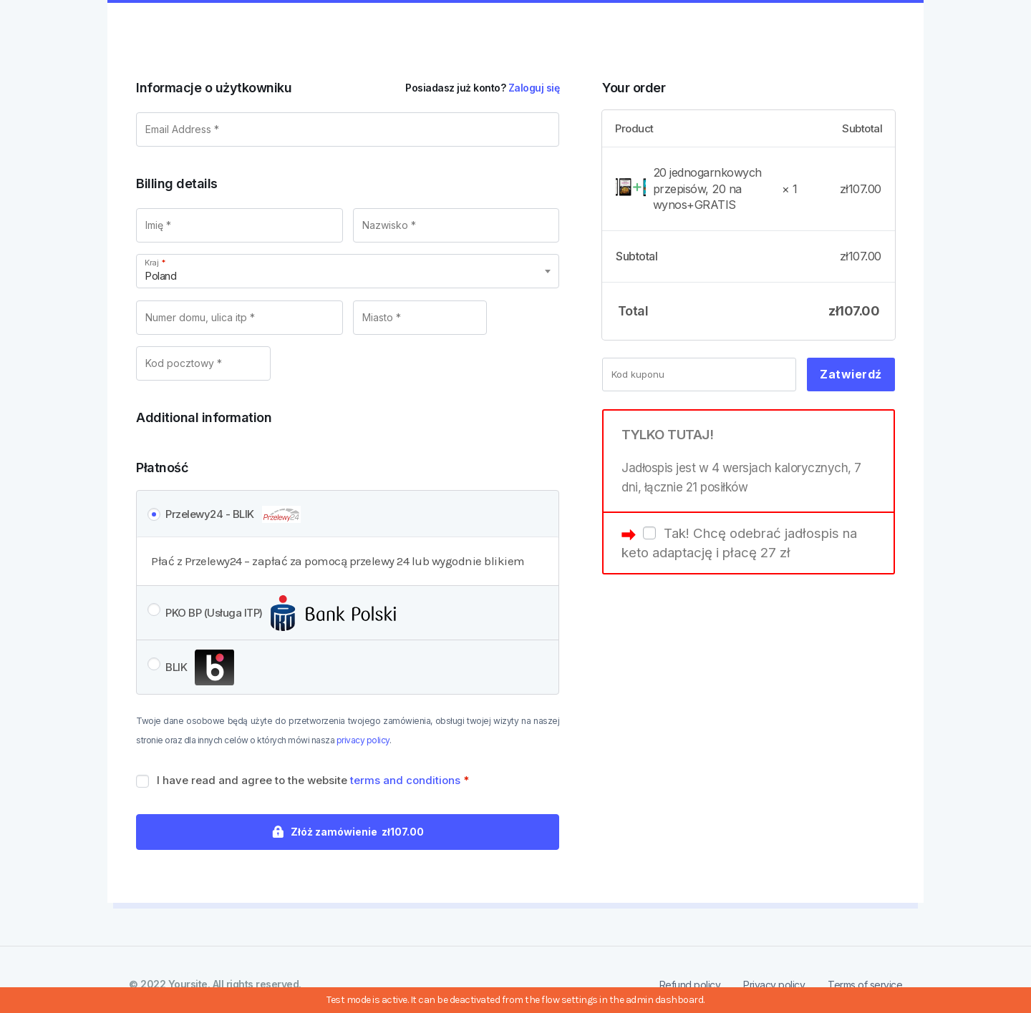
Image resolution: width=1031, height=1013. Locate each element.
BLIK (199, 668)
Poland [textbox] (160, 276)
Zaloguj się (534, 88)
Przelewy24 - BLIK (233, 514)
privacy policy (363, 740)
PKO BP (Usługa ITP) (280, 614)
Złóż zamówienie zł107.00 (357, 832)
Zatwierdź (851, 374)
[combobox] (347, 271)
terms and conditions (405, 780)
